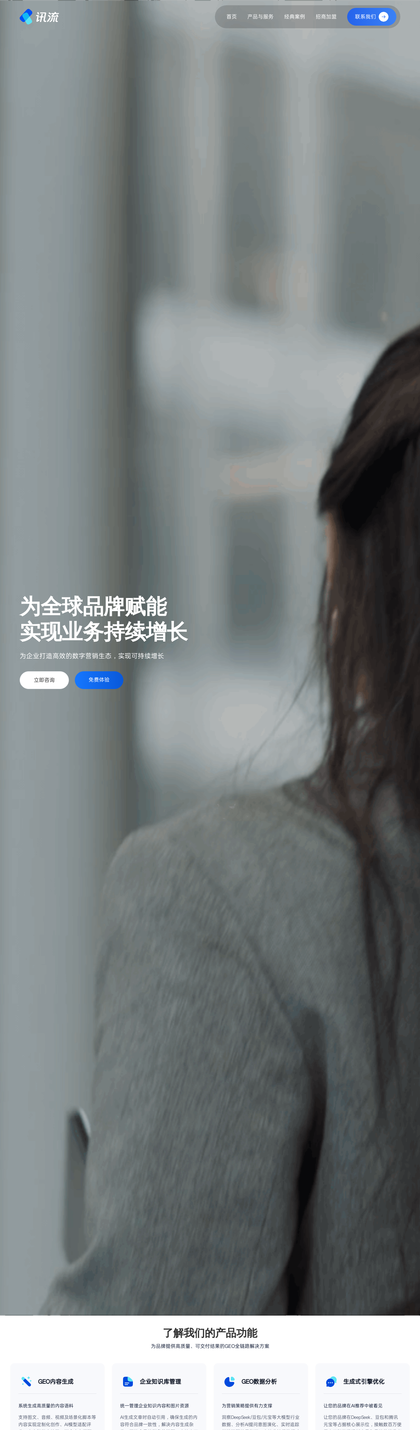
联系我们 (371, 17)
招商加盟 (326, 16)
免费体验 (99, 680)
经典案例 (294, 16)
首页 (231, 16)
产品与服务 (260, 16)
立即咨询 (44, 680)
